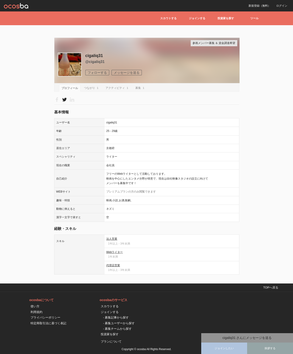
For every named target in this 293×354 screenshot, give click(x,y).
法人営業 (111, 238)
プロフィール (69, 88)
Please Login (64, 99)
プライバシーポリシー (45, 317)
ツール (254, 18)
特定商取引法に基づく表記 (48, 323)
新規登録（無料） (259, 5)
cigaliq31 (94, 55)
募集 (140, 88)
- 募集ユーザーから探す (119, 323)
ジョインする (197, 18)
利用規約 (36, 312)
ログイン (281, 5)
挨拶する (270, 348)
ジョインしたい (224, 348)
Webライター (114, 252)
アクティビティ (118, 88)
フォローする (97, 72)
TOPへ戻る (270, 287)
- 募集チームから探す (117, 328)
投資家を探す (226, 18)
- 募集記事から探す (116, 317)
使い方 (35, 306)
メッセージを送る (127, 72)
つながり (92, 88)
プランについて (111, 341)
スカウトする (168, 18)
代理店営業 (113, 265)
